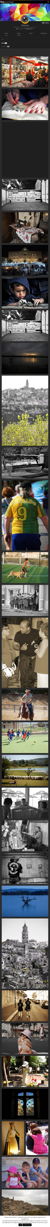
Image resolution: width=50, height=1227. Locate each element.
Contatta (45, 22)
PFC (31, 33)
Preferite (5, 46)
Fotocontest (7, 2)
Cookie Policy (27, 1224)
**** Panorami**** (28, 29)
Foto (4, 43)
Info (2, 39)
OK (20, 1224)
